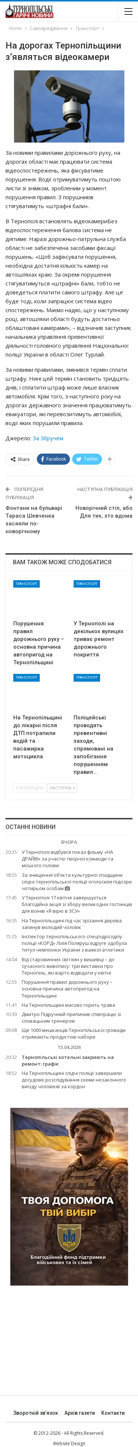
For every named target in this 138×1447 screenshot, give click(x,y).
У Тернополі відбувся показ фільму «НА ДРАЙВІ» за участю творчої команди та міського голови (67, 859)
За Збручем (48, 438)
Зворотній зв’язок (35, 1413)
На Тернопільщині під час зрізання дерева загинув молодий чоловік (72, 923)
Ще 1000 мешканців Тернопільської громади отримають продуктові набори (73, 1033)
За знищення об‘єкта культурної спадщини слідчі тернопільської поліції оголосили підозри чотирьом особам (77, 882)
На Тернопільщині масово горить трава (68, 1005)
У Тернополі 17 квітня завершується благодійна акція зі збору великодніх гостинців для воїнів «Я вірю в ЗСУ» (77, 904)
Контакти (113, 1413)
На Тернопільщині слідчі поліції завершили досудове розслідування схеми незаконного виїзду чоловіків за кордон (74, 1080)
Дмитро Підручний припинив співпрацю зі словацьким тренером (71, 1017)
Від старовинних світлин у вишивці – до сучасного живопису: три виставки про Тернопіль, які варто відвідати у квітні (68, 966)
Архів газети (79, 1413)
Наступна (62, 788)
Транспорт (26, 584)
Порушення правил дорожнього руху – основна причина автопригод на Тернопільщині (67, 989)
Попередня (29, 788)
